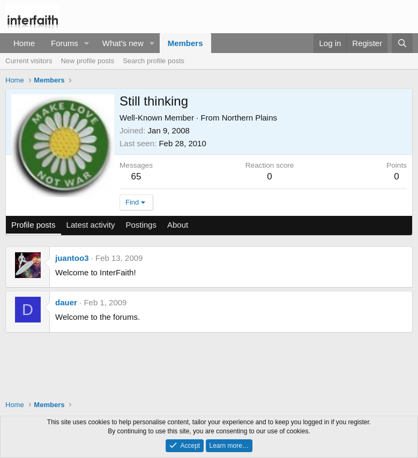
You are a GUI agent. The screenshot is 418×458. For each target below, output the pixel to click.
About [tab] (177, 224)
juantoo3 (72, 257)
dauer (66, 302)
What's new (123, 43)
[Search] (402, 43)
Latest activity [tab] (90, 224)
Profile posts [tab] (33, 224)
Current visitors (28, 61)
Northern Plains (249, 117)
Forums (64, 43)
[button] (86, 43)
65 (136, 176)
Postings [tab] (140, 224)
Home (24, 43)
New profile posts (87, 61)
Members (185, 43)
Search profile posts (153, 61)
